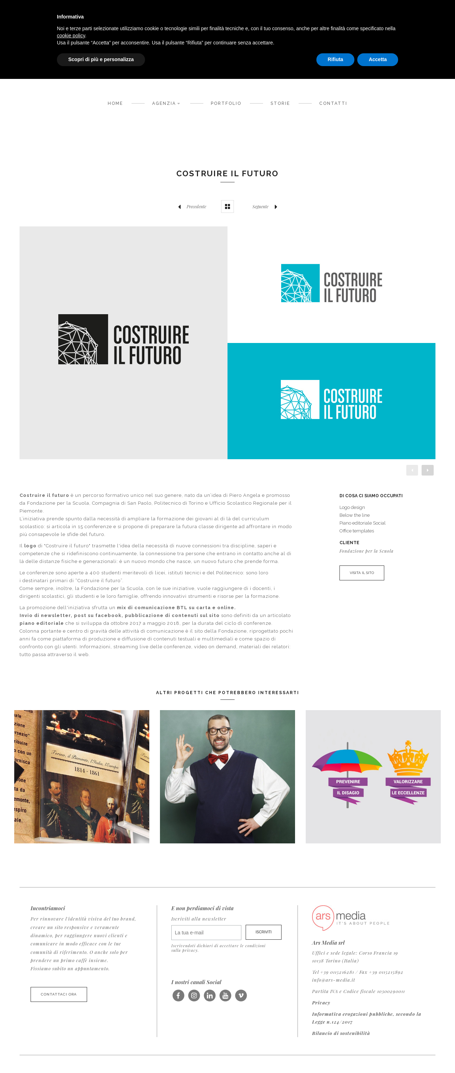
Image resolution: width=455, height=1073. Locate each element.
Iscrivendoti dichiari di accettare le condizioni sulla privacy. (218, 948)
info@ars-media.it (333, 980)
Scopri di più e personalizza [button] (101, 59)
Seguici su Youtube (225, 998)
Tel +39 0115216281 (333, 972)
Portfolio (226, 103)
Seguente (266, 206)
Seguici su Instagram (194, 998)
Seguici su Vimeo (241, 998)
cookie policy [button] (71, 35)
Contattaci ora (59, 994)
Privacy (321, 1002)
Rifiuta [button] (335, 59)
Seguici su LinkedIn (209, 998)
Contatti (333, 103)
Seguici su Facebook (178, 998)
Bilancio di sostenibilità (341, 1033)
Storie (280, 103)
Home (115, 103)
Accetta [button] (378, 59)
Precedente (190, 206)
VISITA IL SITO (362, 573)
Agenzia (167, 103)
